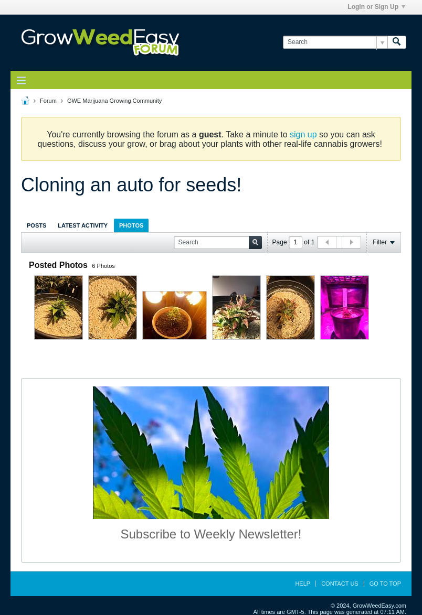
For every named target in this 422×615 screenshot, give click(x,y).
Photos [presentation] (131, 225)
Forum (48, 101)
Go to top (385, 583)
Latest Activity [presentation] (83, 225)
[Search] (335, 42)
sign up (303, 134)
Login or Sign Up (376, 6)
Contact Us (339, 583)
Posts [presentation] (36, 225)
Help (302, 583)
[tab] (36, 225)
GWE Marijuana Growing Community (114, 101)
